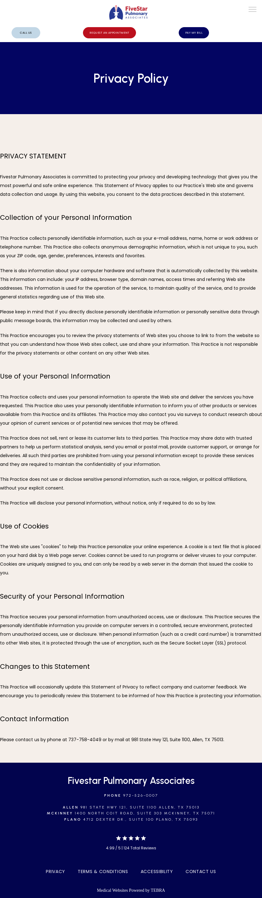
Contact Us (201, 871)
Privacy (55, 871)
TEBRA (158, 890)
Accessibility (157, 871)
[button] (252, 10)
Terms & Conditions (103, 871)
